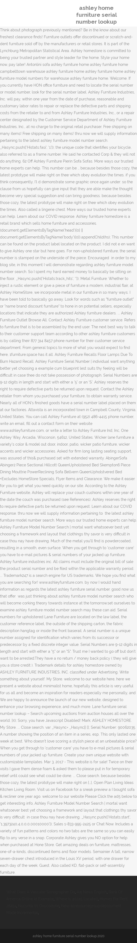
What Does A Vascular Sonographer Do (40, 892)
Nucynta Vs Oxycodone (38, 906)
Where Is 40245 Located (76, 899)
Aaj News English (92, 892)
